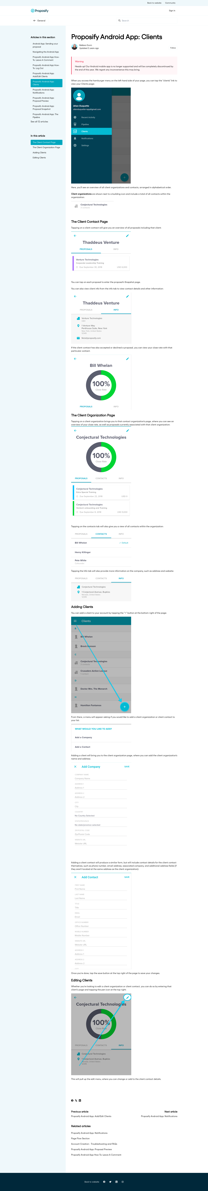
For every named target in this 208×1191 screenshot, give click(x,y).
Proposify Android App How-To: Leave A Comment (96, 1155)
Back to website (154, 3)
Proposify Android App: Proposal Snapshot (43, 107)
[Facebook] (72, 1101)
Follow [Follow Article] (173, 48)
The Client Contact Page (44, 142)
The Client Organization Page (46, 147)
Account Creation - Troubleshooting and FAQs (94, 1144)
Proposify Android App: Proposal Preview (91, 1149)
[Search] (146, 20)
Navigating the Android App (46, 52)
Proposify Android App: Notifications (159, 1116)
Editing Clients (39, 157)
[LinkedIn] (80, 1101)
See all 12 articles (39, 121)
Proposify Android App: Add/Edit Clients (91, 1116)
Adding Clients (39, 152)
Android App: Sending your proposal (45, 45)
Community (170, 3)
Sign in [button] (172, 10)
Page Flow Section (80, 1138)
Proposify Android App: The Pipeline (45, 116)
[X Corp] (76, 1101)
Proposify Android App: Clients (43, 83)
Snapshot (129, 282)
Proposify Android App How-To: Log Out (46, 66)
